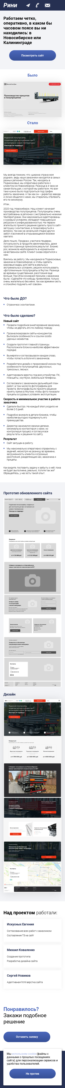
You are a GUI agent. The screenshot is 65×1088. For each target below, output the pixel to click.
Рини (10, 5)
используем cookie (24, 1053)
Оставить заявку (27, 1036)
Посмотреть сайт (32, 55)
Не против (32, 1073)
